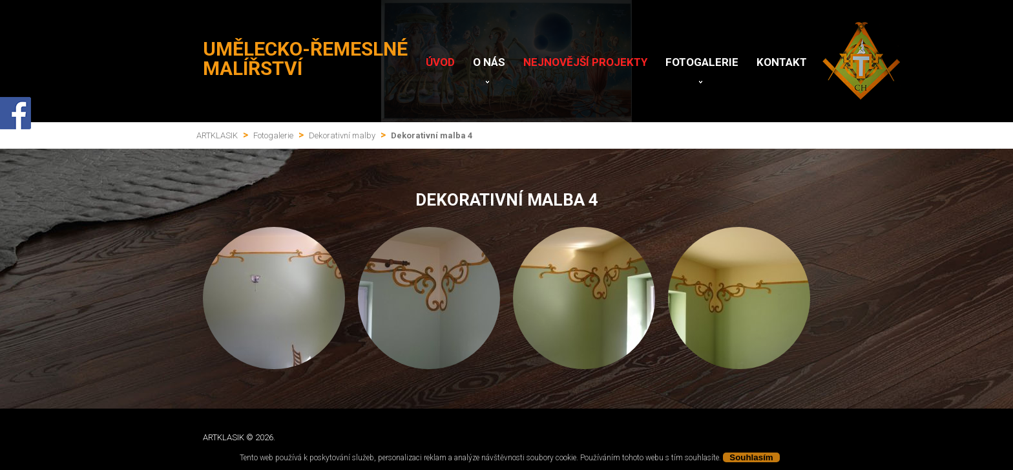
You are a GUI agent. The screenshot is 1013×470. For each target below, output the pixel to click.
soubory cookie (551, 457)
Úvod (440, 62)
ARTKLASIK (217, 135)
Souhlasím (751, 457)
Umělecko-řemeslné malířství (305, 58)
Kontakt (782, 62)
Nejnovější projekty (585, 62)
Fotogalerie (701, 62)
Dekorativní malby (342, 135)
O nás (489, 62)
